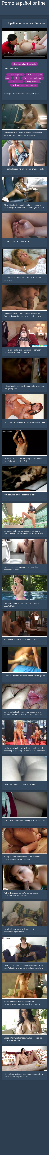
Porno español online (23, 3)
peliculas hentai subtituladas (24, 85)
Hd (16, 78)
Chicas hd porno (15, 74)
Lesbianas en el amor (32, 78)
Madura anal (16, 82)
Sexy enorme (32, 82)
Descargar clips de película (24, 64)
